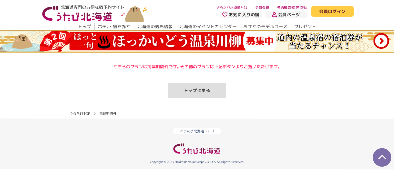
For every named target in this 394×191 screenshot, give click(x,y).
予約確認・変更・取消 (292, 7)
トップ (84, 26)
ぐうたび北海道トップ (197, 131)
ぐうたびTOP (80, 113)
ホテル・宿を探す (114, 26)
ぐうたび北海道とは (231, 7)
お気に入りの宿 (240, 15)
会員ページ (286, 15)
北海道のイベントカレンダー (208, 26)
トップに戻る (197, 90)
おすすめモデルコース (265, 26)
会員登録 (262, 7)
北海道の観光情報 (154, 26)
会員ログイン (332, 12)
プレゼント (305, 26)
